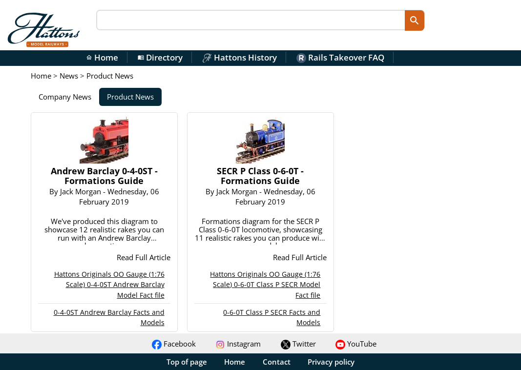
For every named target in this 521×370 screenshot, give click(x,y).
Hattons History (239, 57)
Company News (65, 97)
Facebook (174, 344)
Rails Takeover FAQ (340, 57)
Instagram (238, 344)
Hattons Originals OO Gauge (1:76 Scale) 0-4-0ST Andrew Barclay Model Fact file (109, 284)
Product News (130, 97)
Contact (277, 362)
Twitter (298, 344)
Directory (160, 57)
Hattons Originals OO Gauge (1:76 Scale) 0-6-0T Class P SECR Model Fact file (265, 284)
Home (102, 57)
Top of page (187, 362)
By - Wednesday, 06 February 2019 (104, 196)
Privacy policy (331, 362)
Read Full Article (143, 257)
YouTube (355, 344)
